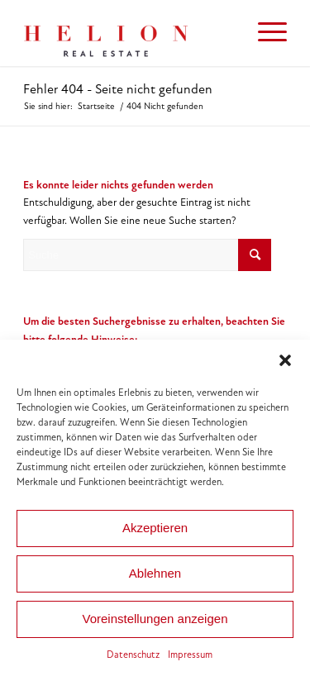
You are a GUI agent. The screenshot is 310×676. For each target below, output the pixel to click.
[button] (285, 360)
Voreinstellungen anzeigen (155, 619)
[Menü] (264, 33)
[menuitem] (264, 33)
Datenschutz (133, 654)
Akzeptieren (155, 528)
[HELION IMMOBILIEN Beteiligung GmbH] (128, 33)
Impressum (190, 654)
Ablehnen (155, 573)
